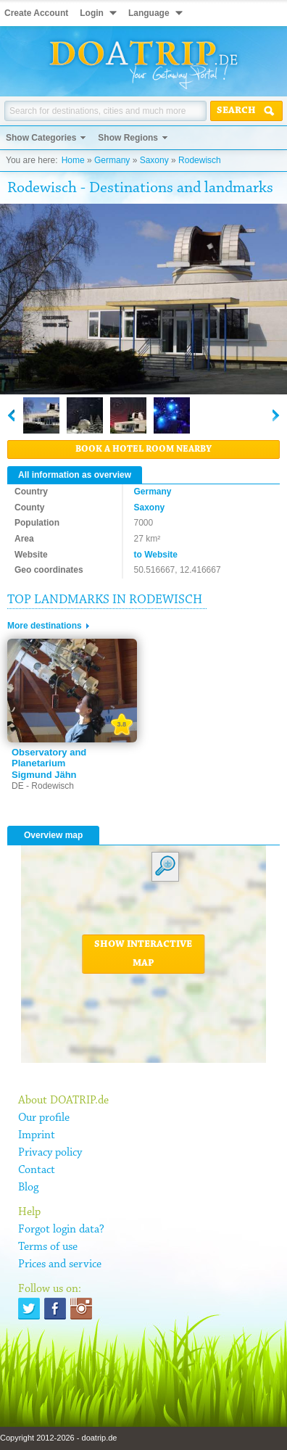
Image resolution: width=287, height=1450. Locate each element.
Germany (112, 160)
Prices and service (59, 1264)
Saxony (154, 160)
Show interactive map (143, 954)
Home (73, 160)
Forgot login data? (61, 1229)
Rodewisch (199, 160)
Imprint (36, 1135)
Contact (36, 1170)
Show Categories (41, 138)
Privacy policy (50, 1153)
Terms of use (48, 1247)
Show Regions (128, 138)
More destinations (44, 626)
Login (92, 13)
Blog (28, 1187)
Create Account (36, 13)
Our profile (44, 1118)
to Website (156, 555)
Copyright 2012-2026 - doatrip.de (58, 1437)
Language (149, 13)
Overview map (53, 835)
